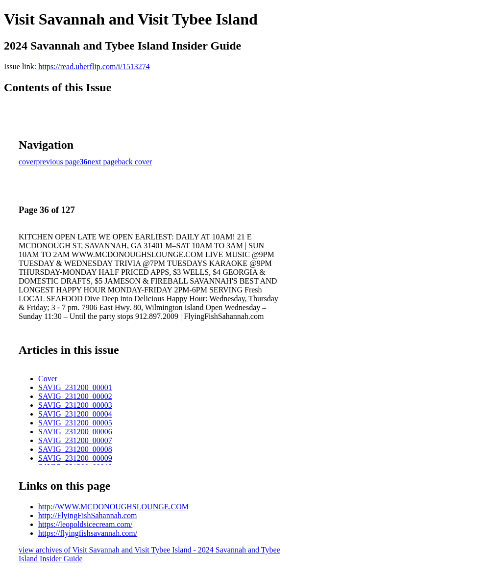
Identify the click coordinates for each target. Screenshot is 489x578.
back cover (135, 162)
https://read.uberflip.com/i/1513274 (94, 66)
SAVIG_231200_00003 (75, 405)
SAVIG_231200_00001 (75, 387)
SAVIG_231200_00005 (75, 423)
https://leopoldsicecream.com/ (85, 524)
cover (27, 162)
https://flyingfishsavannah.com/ (87, 533)
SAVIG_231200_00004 (75, 414)
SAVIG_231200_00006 (75, 431)
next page (103, 162)
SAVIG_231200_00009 (75, 458)
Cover (47, 378)
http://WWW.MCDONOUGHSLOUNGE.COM (113, 506)
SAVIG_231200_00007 (75, 440)
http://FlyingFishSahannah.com (87, 515)
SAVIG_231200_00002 (75, 396)
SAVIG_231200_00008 (75, 449)
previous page (58, 162)
